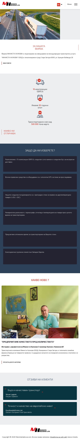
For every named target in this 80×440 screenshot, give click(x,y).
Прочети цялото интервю (12, 362)
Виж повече (7, 63)
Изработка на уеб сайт (58, 437)
